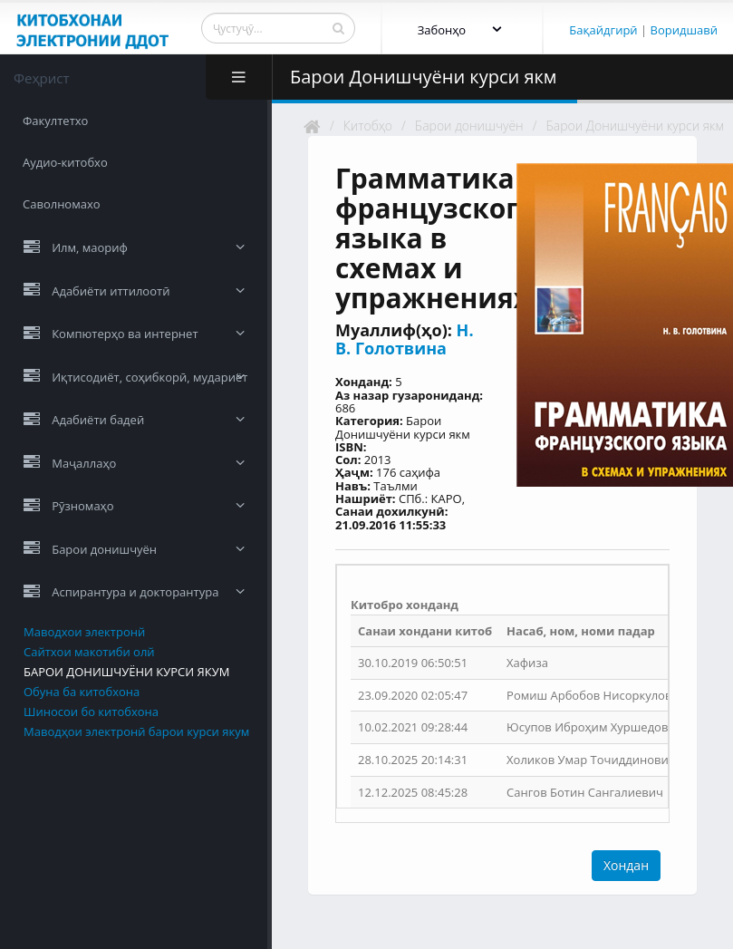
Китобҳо (367, 125)
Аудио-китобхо (65, 162)
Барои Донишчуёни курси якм (634, 125)
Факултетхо (55, 120)
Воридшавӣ (684, 30)
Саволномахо (62, 204)
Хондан (626, 865)
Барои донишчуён (469, 125)
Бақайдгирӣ (603, 30)
